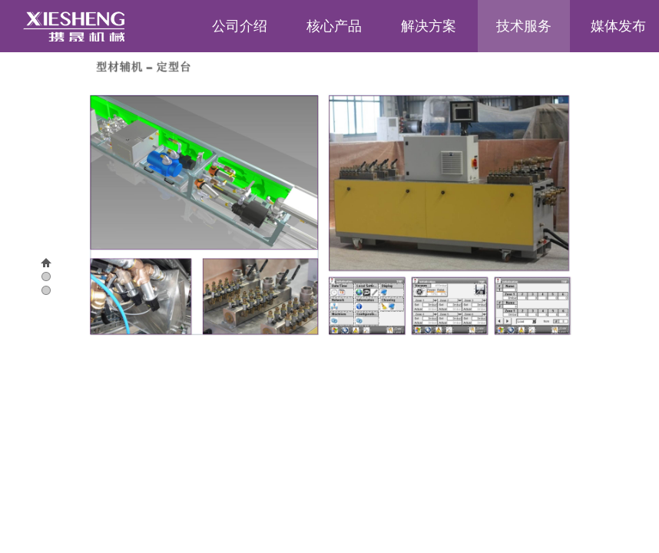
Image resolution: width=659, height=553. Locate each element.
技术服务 (523, 26)
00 (37, 263)
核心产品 (334, 26)
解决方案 (428, 26)
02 (37, 291)
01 (37, 277)
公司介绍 (239, 26)
